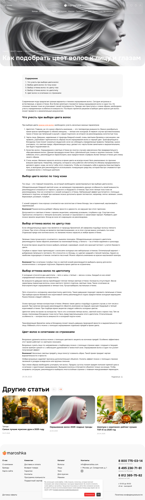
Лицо (49, 11)
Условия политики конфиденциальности (65, 490)
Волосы (42, 11)
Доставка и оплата (32, 464)
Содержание (31, 78)
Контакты (28, 474)
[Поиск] (127, 5)
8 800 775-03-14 (130, 461)
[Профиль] (140, 5)
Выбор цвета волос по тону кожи (41, 85)
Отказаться (89, 494)
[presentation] (54, 389)
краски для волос (46, 125)
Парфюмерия (81, 11)
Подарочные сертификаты (103, 11)
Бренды (35, 11)
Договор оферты (9, 495)
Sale (89, 11)
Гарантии (28, 471)
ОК (98, 494)
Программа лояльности (34, 477)
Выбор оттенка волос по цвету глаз (42, 87)
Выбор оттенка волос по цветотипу (42, 90)
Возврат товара (31, 468)
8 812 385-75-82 (130, 475)
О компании (7, 464)
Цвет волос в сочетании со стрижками (44, 93)
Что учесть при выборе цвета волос (43, 82)
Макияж (71, 11)
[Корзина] (136, 5)
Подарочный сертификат (35, 481)
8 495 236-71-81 (130, 468)
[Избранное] (131, 5)
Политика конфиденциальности (129, 495)
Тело (54, 11)
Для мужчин (62, 11)
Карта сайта (7, 471)
